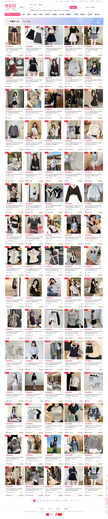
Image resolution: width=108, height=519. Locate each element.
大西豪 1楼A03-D (49, 398)
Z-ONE (48, 401)
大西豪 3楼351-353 (30, 146)
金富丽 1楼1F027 (89, 115)
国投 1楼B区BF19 (30, 240)
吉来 (28, 275)
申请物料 (92, 7)
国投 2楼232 (8, 429)
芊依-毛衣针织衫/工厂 (70, 306)
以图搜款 (40, 4)
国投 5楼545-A (9, 366)
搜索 (73, 7)
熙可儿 (46, 306)
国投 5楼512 (68, 398)
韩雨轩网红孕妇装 (58, 10)
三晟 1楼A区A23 (9, 398)
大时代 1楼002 (29, 398)
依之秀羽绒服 (70, 149)
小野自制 (9, 212)
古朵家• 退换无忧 (50, 243)
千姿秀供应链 (50, 212)
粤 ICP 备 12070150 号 (45, 511)
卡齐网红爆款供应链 (88, 369)
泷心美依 (8, 338)
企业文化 (50, 509)
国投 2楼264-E (29, 303)
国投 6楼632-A (88, 209)
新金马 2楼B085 (49, 366)
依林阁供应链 (70, 338)
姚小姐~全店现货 (30, 306)
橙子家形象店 (89, 432)
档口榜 (35, 14)
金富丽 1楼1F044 (69, 209)
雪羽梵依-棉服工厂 (50, 86)
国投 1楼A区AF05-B (30, 209)
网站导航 (92, 1)
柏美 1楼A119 (48, 115)
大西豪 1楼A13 (9, 146)
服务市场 (97, 14)
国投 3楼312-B (48, 335)
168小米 (68, 369)
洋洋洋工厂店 (70, 243)
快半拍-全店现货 (90, 212)
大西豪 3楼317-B (88, 240)
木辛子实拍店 (70, 86)
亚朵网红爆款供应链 (11, 306)
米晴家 (48, 495)
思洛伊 (46, 338)
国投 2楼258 (87, 272)
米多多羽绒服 (50, 149)
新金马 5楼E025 (49, 429)
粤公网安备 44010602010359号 (59, 511)
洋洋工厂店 (89, 149)
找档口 (29, 14)
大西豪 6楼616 (9, 335)
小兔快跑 (9, 432)
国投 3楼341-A (88, 460)
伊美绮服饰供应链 (11, 495)
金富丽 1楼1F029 (49, 146)
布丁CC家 (8, 149)
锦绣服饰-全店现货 (50, 464)
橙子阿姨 (9, 401)
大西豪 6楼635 (68, 177)
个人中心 (61, 1)
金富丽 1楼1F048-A (10, 177)
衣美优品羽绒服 (70, 118)
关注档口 (90, 14)
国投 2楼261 (28, 52)
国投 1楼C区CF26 (69, 303)
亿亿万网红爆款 (50, 118)
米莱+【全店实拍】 (11, 275)
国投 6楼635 (68, 83)
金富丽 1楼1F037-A (49, 209)
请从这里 (9, 1)
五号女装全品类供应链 (90, 306)
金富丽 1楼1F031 (29, 492)
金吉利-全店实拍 (44, 10)
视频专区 (83, 14)
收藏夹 (68, 1)
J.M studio (29, 118)
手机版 (80, 1)
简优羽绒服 (29, 181)
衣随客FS (89, 243)
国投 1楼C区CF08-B (49, 272)
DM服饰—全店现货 (30, 149)
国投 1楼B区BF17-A (10, 460)
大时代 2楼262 (88, 398)
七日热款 (75, 14)
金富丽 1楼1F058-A (10, 492)
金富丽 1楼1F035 (69, 146)
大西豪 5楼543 (9, 272)
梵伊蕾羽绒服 (30, 495)
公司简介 (42, 509)
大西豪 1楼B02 (9, 209)
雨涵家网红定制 (11, 369)
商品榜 (41, 14)
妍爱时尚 (29, 338)
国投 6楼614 (48, 303)
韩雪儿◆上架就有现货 (30, 243)
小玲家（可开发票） (70, 212)
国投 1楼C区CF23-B (49, 460)
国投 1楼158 (87, 366)
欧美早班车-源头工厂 (50, 432)
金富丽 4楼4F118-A (89, 83)
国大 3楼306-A (68, 272)
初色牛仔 (69, 464)
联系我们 (66, 509)
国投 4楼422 (28, 366)
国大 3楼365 (28, 429)
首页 (57, 1)
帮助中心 (86, 1)
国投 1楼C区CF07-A (69, 240)
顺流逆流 (51, 10)
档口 (35, 4)
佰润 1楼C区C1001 (89, 335)
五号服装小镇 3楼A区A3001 (91, 303)
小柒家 (48, 275)
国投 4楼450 (28, 272)
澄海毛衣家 (29, 401)
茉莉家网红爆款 (90, 181)
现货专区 (47, 14)
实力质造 (61, 14)
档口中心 (74, 1)
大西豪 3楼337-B (29, 335)
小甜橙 (9, 118)
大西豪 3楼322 (48, 240)
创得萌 (88, 275)
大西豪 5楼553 (88, 146)
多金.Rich (49, 181)
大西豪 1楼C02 (9, 303)
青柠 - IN (69, 181)
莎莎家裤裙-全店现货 (34, 10)
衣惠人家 (29, 55)
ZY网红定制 (69, 401)
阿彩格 (28, 369)
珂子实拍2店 (10, 243)
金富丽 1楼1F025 (29, 177)
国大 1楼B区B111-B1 (30, 460)
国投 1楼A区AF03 (89, 429)
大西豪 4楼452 (48, 177)
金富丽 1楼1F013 (69, 115)
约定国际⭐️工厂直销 (30, 432)
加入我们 (58, 509)
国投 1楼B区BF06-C (10, 240)
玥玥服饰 (29, 464)
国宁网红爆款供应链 (90, 338)
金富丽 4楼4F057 (69, 429)
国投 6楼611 (68, 460)
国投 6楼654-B (48, 492)
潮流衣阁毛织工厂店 (11, 464)
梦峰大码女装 (70, 432)
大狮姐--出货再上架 (30, 212)
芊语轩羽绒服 (10, 181)
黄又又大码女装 (50, 369)
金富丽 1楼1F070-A (49, 83)
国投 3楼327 (68, 366)
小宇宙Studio (70, 275)
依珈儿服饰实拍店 (90, 86)
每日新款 (54, 14)
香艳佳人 (88, 464)
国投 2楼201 (28, 115)
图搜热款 (68, 14)
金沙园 (88, 401)
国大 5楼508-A (9, 115)
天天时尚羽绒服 (90, 118)
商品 (32, 4)
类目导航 (8, 14)
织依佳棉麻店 (66, 10)
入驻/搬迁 (87, 7)
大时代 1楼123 (9, 52)
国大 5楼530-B (88, 177)
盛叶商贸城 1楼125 (69, 335)
